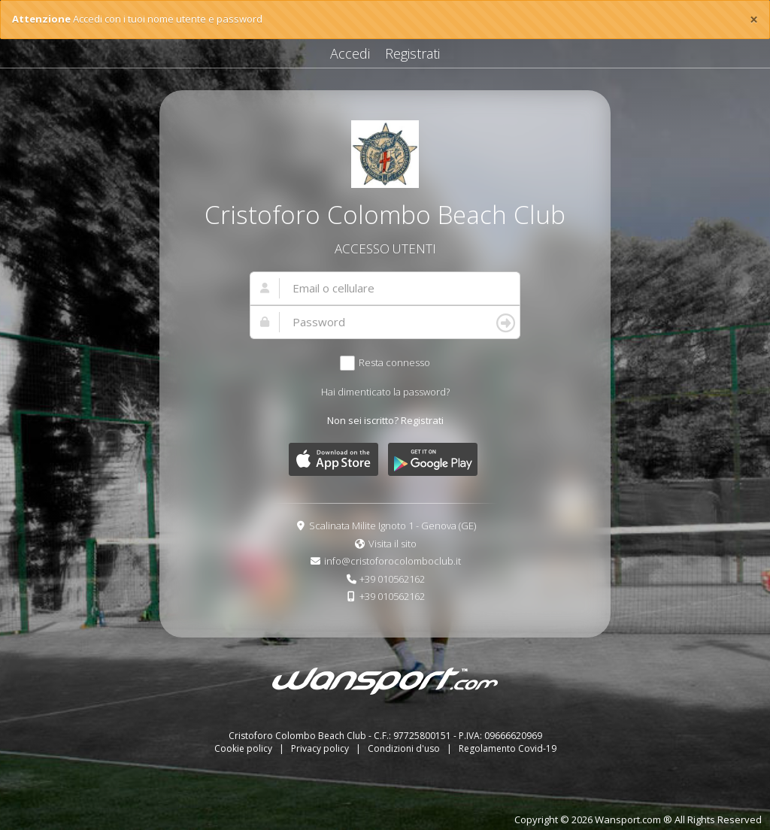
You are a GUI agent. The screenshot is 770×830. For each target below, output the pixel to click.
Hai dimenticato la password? (385, 391)
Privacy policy (321, 748)
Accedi (350, 53)
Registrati (412, 53)
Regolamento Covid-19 (507, 748)
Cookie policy (244, 748)
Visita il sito (392, 543)
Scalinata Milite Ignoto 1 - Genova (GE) (392, 525)
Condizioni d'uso (405, 748)
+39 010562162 (392, 579)
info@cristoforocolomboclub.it (392, 561)
